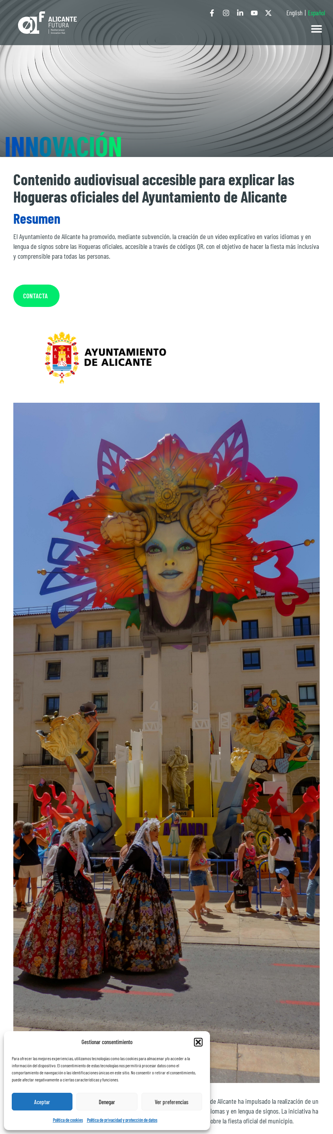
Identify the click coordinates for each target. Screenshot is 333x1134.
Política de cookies (68, 1120)
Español (316, 12)
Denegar (107, 1101)
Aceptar (42, 1101)
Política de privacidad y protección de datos (122, 1120)
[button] (198, 1042)
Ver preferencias (171, 1101)
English (294, 12)
